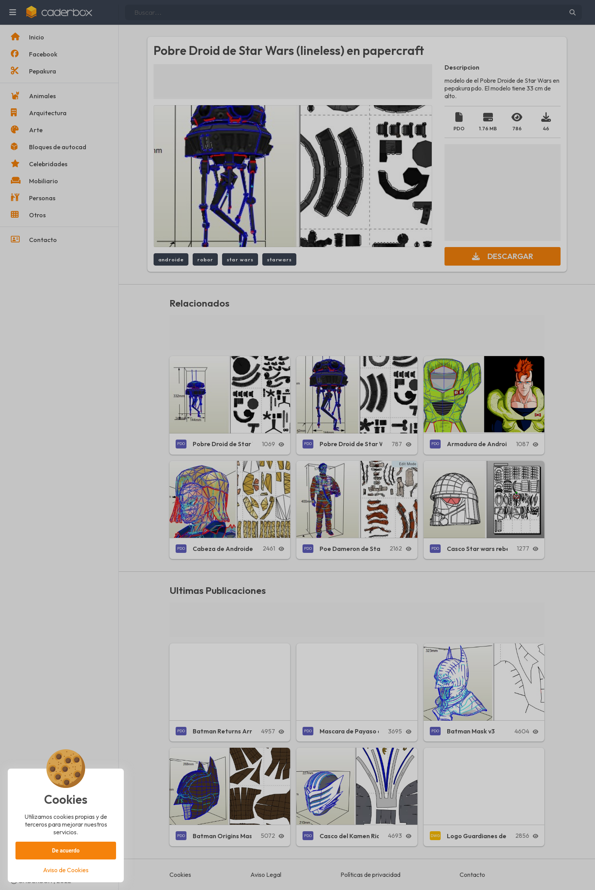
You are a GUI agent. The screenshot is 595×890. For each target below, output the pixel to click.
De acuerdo (65, 850)
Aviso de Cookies (66, 870)
